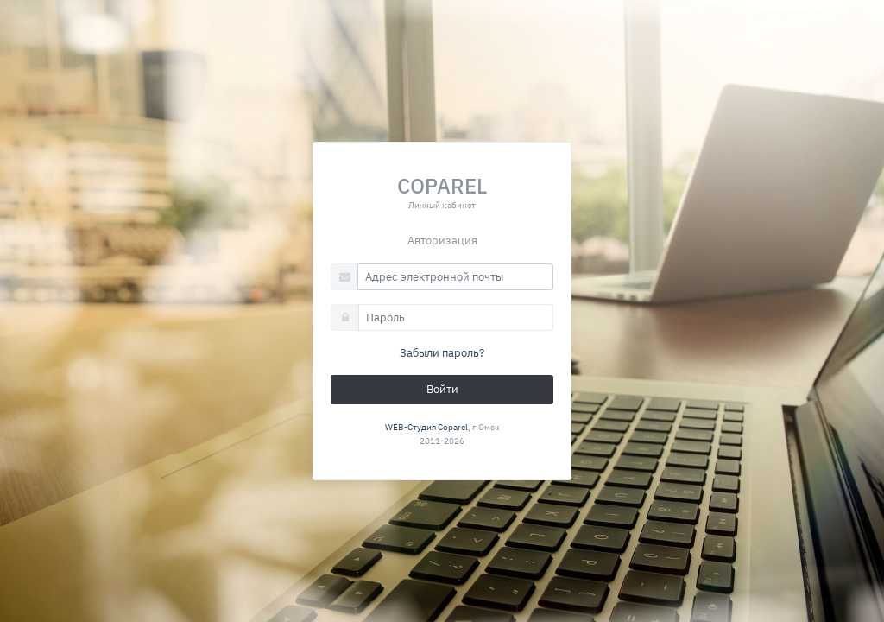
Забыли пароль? (442, 353)
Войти (442, 389)
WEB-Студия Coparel (426, 427)
